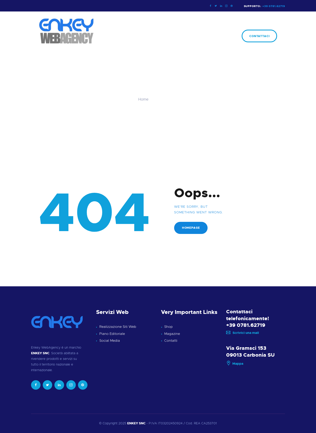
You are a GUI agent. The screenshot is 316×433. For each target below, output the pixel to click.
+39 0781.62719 (245, 325)
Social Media (109, 341)
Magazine (172, 334)
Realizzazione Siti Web (117, 327)
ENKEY (132, 423)
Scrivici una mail (242, 333)
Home (143, 99)
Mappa (234, 364)
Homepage (191, 228)
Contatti (170, 341)
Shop (168, 327)
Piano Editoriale (112, 334)
